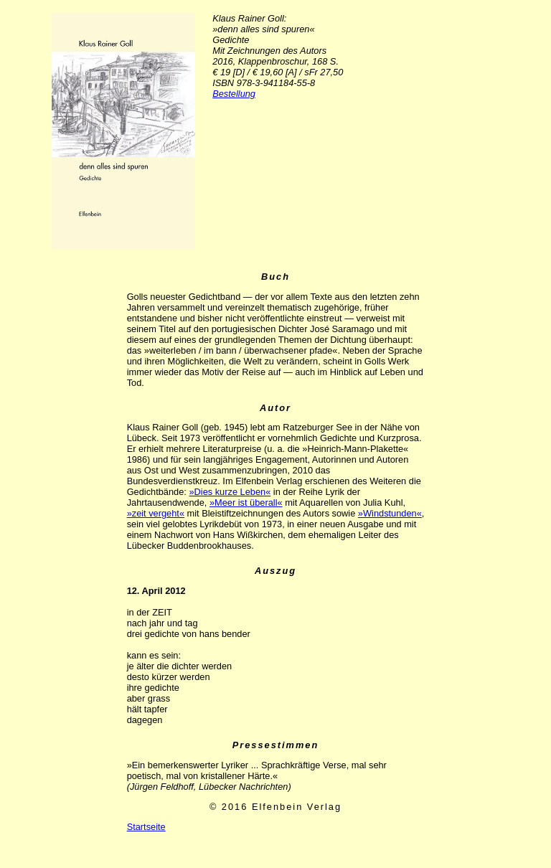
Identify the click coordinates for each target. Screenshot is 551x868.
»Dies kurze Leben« (229, 491)
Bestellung (233, 93)
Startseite (146, 826)
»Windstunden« (390, 513)
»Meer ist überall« (246, 502)
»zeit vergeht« (155, 513)
